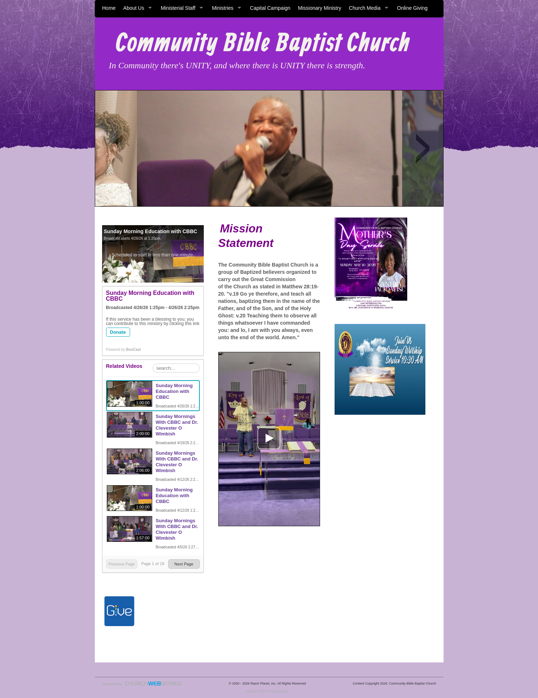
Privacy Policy (256, 691)
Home (109, 8)
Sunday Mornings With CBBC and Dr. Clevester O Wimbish (177, 425)
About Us (133, 8)
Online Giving (412, 8)
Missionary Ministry (319, 8)
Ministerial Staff (178, 8)
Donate (118, 332)
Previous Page (121, 564)
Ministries (222, 8)
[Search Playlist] (176, 368)
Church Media (364, 8)
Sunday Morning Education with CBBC (174, 391)
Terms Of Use (279, 691)
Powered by (123, 350)
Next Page (183, 564)
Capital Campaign (270, 8)
